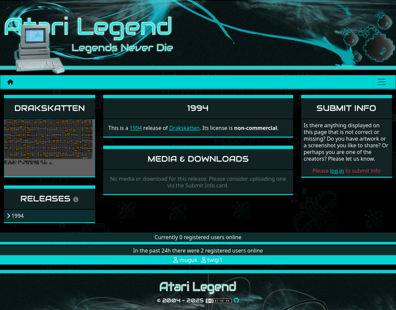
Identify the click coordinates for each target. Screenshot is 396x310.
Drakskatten (49, 108)
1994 (136, 128)
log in (337, 170)
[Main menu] (382, 82)
